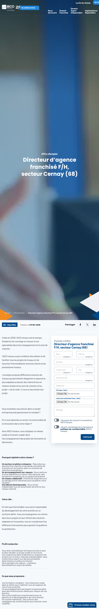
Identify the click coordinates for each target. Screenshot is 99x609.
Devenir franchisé (63, 11)
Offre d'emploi (19, 313)
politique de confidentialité (72, 429)
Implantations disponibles (91, 11)
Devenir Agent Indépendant (76, 10)
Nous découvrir (52, 11)
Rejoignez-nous (28, 8)
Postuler (87, 437)
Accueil (7, 313)
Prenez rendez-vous (81, 605)
